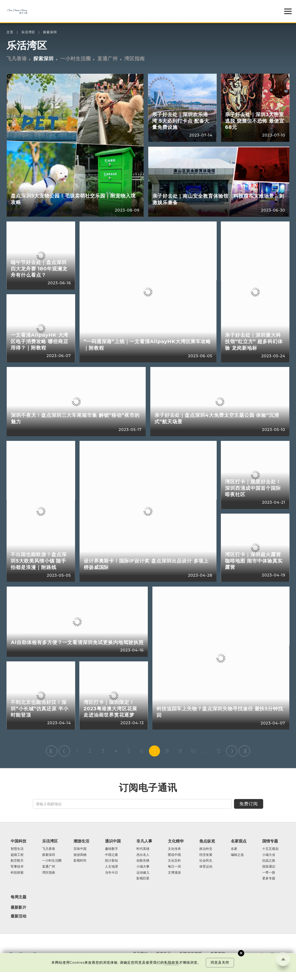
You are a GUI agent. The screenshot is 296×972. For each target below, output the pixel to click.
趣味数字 (111, 849)
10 (193, 751)
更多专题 (268, 878)
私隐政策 (171, 962)
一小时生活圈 (75, 58)
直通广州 (107, 58)
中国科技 (18, 841)
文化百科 (174, 861)
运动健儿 (142, 873)
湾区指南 (134, 58)
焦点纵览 (207, 841)
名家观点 (239, 841)
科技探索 (17, 873)
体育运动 (205, 867)
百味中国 (80, 849)
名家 (234, 849)
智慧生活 (17, 849)
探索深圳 (50, 32)
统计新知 (111, 861)
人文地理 (111, 867)
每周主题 (18, 897)
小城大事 (142, 867)
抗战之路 (268, 861)
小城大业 (268, 855)
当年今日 (111, 873)
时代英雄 (142, 849)
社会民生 (205, 861)
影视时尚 (80, 861)
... (206, 751)
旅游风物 (80, 855)
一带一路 (268, 873)
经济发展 (205, 855)
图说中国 (174, 855)
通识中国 (113, 841)
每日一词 (174, 867)
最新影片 (18, 907)
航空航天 (17, 861)
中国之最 (111, 855)
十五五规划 (270, 849)
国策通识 (268, 867)
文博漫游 (174, 873)
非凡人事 (144, 841)
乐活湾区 (28, 32)
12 (219, 751)
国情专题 (270, 841)
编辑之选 (237, 855)
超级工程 (17, 855)
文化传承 (174, 849)
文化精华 (176, 841)
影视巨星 (142, 878)
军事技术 (17, 867)
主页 (9, 32)
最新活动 (18, 916)
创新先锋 (142, 861)
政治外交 (205, 849)
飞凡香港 (16, 58)
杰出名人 (142, 855)
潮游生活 (81, 841)
